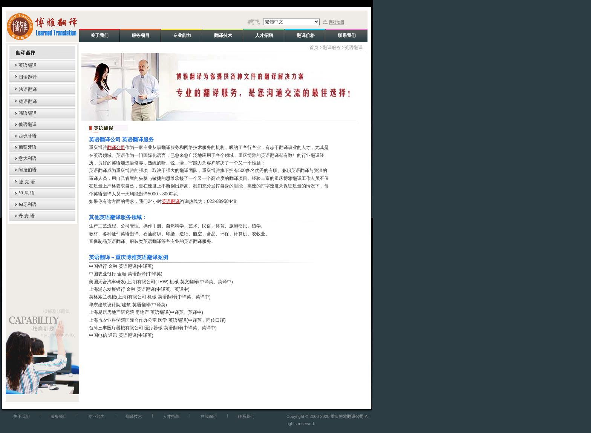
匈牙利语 (27, 204)
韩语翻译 (27, 113)
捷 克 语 (27, 181)
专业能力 (96, 416)
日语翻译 (28, 77)
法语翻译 (28, 89)
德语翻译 (28, 101)
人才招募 (171, 416)
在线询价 (209, 416)
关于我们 (21, 416)
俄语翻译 (27, 124)
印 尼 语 (26, 193)
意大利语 (27, 158)
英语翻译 (27, 65)
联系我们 (246, 416)
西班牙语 (27, 135)
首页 (313, 47)
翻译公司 (116, 147)
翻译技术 (134, 416)
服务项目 (59, 416)
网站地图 (336, 22)
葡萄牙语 (27, 147)
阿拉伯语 (27, 169)
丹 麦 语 (26, 215)
